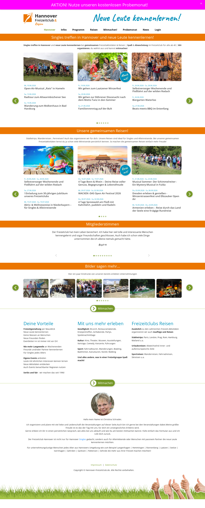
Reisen (94, 29)
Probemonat (130, 29)
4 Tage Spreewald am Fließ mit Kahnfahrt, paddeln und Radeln (96, 203)
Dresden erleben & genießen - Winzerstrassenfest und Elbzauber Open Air (155, 196)
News (146, 29)
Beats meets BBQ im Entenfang (150, 108)
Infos (64, 29)
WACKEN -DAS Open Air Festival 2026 (99, 193)
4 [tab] (103, 123)
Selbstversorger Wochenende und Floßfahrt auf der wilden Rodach (152, 90)
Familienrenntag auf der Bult (95, 108)
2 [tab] (99, 123)
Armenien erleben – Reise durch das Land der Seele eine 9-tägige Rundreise (156, 209)
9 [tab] (111, 255)
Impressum (96, 464)
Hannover (49, 29)
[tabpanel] (102, 97)
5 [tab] (105, 123)
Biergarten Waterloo (144, 100)
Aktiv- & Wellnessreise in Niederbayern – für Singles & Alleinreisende (47, 206)
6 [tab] (107, 123)
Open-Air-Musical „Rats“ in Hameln (44, 88)
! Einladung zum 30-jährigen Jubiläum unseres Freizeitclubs (46, 195)
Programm (78, 29)
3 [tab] (101, 123)
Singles (82, 439)
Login (158, 29)
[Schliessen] (201, 3)
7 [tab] (106, 255)
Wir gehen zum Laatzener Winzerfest (99, 88)
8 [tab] (109, 255)
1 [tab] (97, 123)
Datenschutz (111, 464)
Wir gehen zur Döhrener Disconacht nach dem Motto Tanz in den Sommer (102, 98)
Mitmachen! (110, 29)
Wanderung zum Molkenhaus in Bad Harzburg (45, 107)
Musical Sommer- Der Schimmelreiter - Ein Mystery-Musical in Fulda (154, 183)
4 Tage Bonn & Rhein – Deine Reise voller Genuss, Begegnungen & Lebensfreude (102, 183)
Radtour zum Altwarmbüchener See (45, 97)
